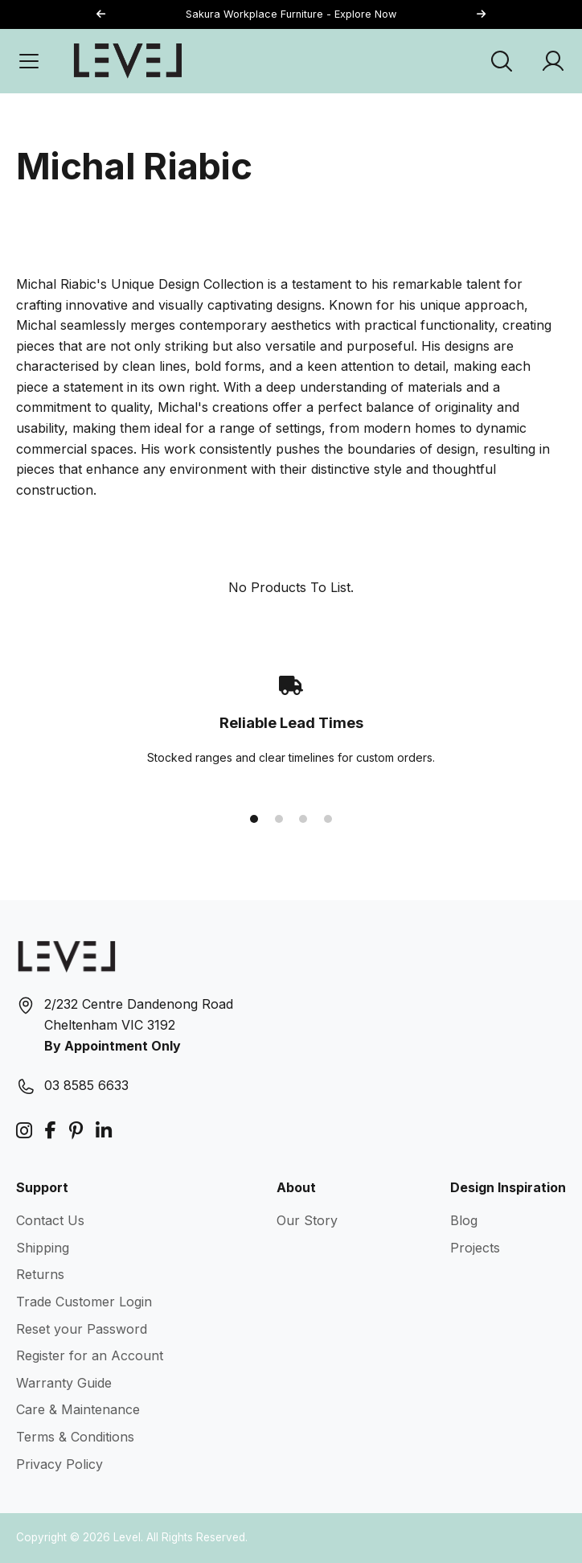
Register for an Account (89, 1355)
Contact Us (50, 1220)
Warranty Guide (64, 1383)
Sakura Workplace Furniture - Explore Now (291, 14)
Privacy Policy (59, 1464)
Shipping (42, 1248)
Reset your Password (81, 1329)
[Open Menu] (29, 61)
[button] (480, 15)
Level (127, 1537)
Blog (463, 1220)
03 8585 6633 (86, 1085)
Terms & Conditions (75, 1437)
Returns (40, 1274)
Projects (475, 1248)
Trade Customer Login (84, 1302)
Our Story (307, 1220)
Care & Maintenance (78, 1409)
